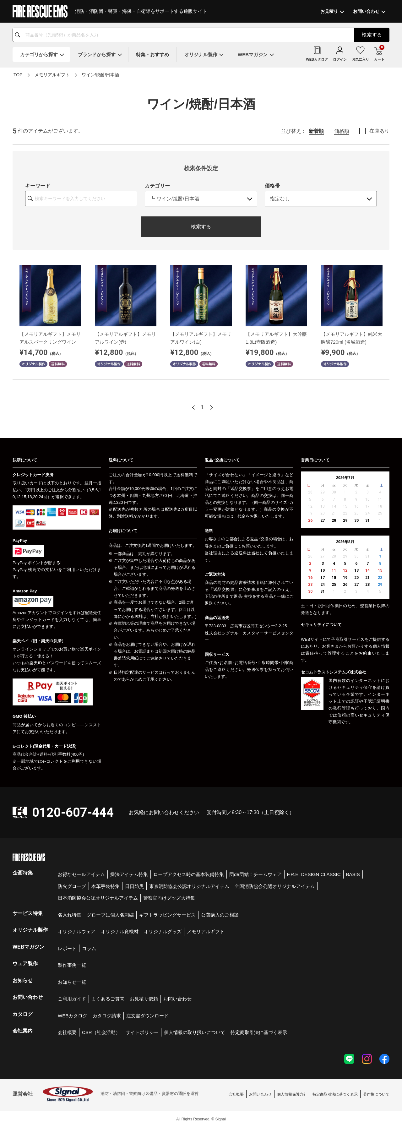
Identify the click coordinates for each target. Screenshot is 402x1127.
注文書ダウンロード (147, 1015)
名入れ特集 (69, 914)
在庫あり (379, 130)
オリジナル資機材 (120, 931)
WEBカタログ (72, 1015)
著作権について (376, 1094)
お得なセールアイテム (81, 874)
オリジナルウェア (76, 931)
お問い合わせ (177, 998)
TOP (18, 74)
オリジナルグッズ (163, 931)
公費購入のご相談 (220, 914)
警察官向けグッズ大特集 (169, 898)
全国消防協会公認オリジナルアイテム (275, 886)
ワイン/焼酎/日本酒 (100, 74)
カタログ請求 (107, 1015)
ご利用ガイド (72, 998)
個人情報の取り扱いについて (194, 1032)
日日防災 (134, 886)
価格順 (341, 131)
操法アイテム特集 (129, 874)
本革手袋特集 (105, 886)
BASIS (353, 874)
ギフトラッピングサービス (167, 914)
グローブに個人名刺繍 (110, 914)
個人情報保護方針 (292, 1094)
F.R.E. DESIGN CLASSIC (314, 874)
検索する (201, 226)
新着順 (316, 131)
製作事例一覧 (72, 965)
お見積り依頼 (144, 998)
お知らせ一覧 (72, 982)
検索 (372, 34)
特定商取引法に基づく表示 (259, 1032)
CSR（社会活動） (101, 1032)
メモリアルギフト (52, 74)
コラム (89, 948)
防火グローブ (72, 886)
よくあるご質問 (107, 998)
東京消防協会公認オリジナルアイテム (189, 886)
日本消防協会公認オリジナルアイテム (98, 898)
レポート (67, 948)
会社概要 (67, 1032)
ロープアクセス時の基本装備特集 (188, 874)
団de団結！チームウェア (255, 874)
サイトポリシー (142, 1032)
